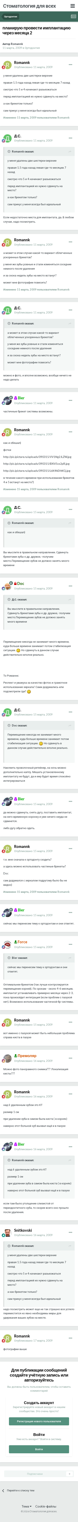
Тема (26, 1506)
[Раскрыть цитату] (9, 151)
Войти (39, 1449)
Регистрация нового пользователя (39, 1421)
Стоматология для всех (29, 6)
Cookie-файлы (45, 1506)
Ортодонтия (32, 47)
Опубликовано (33, 67)
